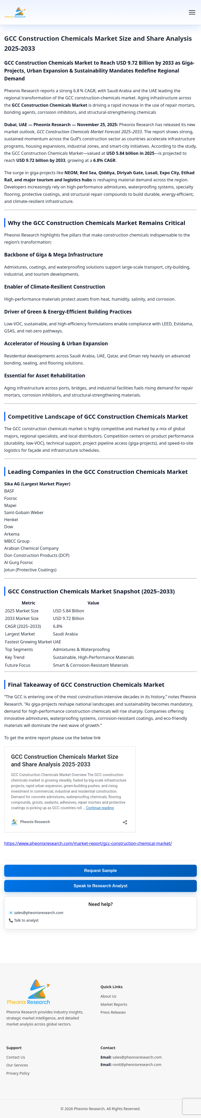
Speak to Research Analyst (100, 886)
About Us (108, 996)
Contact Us (15, 1057)
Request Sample (100, 870)
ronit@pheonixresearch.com (136, 1064)
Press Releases (113, 1012)
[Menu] (192, 12)
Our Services (17, 1065)
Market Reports (114, 1004)
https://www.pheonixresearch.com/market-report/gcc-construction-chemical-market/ (88, 843)
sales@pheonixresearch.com (137, 1057)
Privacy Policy (17, 1073)
